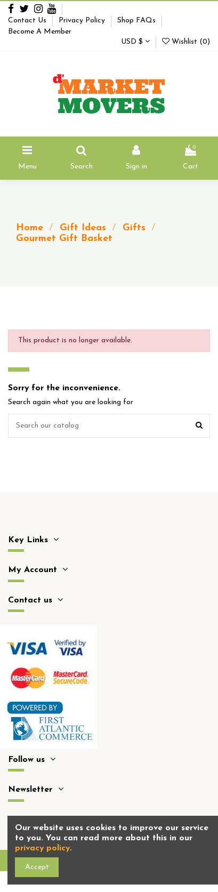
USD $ (135, 42)
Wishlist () (186, 42)
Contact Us (28, 21)
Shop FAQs (137, 21)
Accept (37, 867)
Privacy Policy (83, 21)
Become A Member (39, 32)
